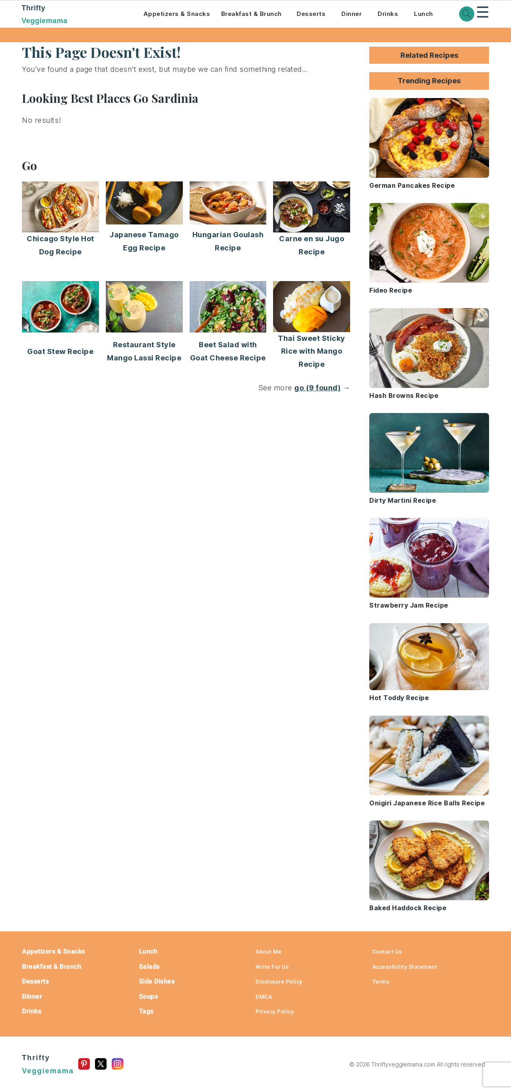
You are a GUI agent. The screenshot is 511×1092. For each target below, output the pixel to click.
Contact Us (387, 951)
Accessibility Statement (405, 967)
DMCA (264, 997)
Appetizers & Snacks (176, 14)
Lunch (423, 14)
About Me (268, 951)
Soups (148, 996)
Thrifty (71, 15)
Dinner (351, 14)
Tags (146, 1011)
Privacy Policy (275, 1011)
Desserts (311, 14)
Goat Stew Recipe (60, 351)
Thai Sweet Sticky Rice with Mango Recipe (311, 351)
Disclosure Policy (279, 981)
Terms (381, 981)
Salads (149, 966)
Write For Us (272, 967)
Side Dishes (157, 981)
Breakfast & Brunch (251, 14)
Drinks (388, 14)
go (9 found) (317, 388)
